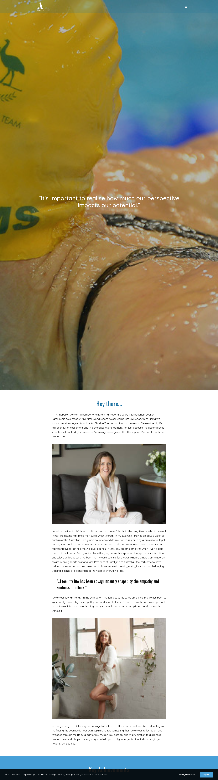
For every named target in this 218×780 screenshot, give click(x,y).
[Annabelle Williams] (37, 9)
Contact (63, 739)
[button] (186, 9)
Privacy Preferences (187, 776)
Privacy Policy (66, 743)
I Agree (206, 776)
